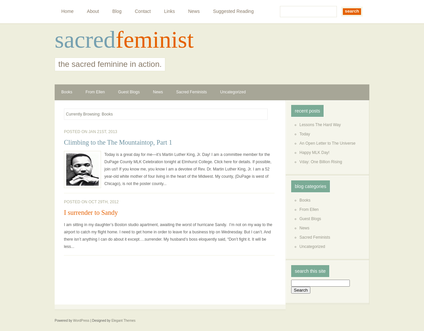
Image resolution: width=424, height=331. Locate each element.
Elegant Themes (123, 320)
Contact (143, 11)
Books (66, 92)
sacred (85, 39)
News (194, 11)
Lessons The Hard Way (320, 124)
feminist (155, 39)
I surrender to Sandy (91, 212)
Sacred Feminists (191, 92)
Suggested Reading (233, 11)
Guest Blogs (128, 92)
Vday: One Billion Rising (320, 162)
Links (169, 11)
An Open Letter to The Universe (327, 143)
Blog (117, 11)
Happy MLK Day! (314, 152)
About (93, 11)
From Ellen (95, 92)
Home (67, 11)
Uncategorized (232, 92)
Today (304, 134)
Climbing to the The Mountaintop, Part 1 (118, 142)
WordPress (81, 320)
